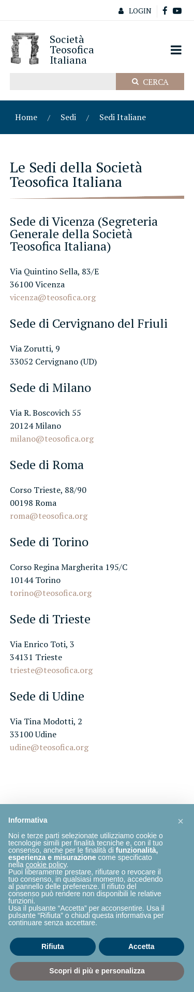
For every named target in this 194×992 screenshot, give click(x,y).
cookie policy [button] (45, 864)
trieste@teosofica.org (51, 670)
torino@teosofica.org (51, 593)
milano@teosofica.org (52, 438)
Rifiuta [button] (52, 946)
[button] (180, 820)
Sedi (68, 117)
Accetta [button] (141, 946)
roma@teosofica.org (48, 515)
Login (132, 11)
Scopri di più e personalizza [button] (96, 971)
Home (26, 117)
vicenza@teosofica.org (53, 297)
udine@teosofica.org (49, 747)
